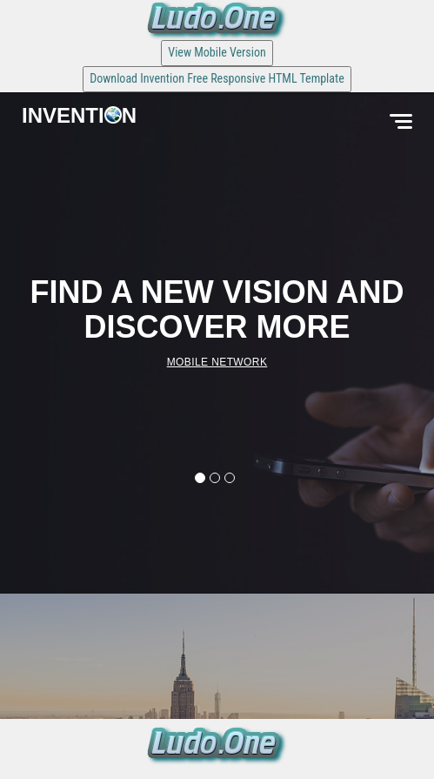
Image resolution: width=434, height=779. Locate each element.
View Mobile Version (216, 52)
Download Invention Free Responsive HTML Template (217, 78)
